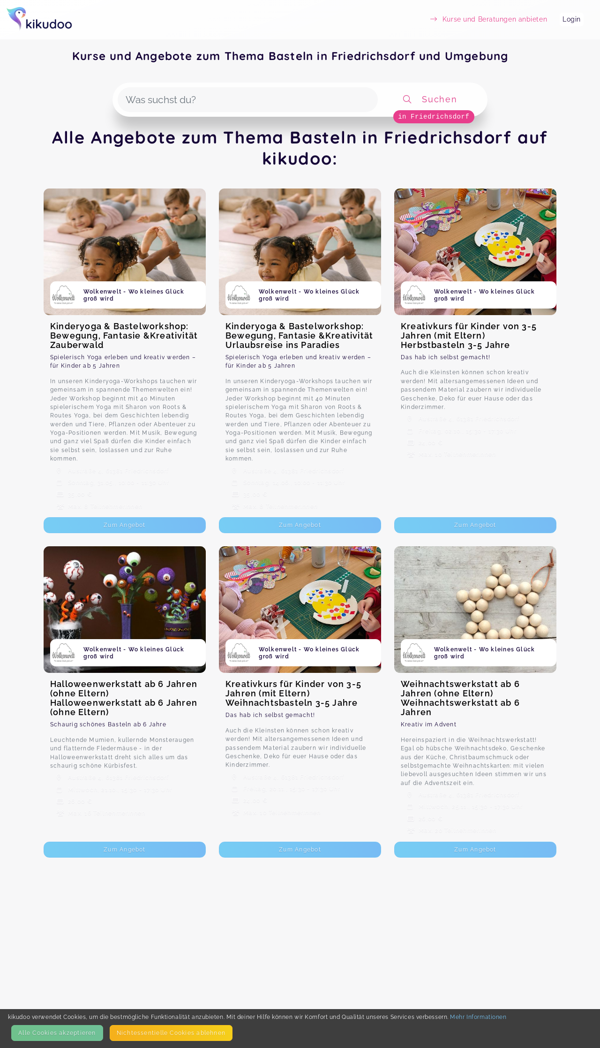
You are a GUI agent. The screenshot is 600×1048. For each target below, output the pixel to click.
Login (571, 19)
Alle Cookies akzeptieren (57, 1032)
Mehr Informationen (478, 1016)
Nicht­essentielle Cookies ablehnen (171, 1032)
